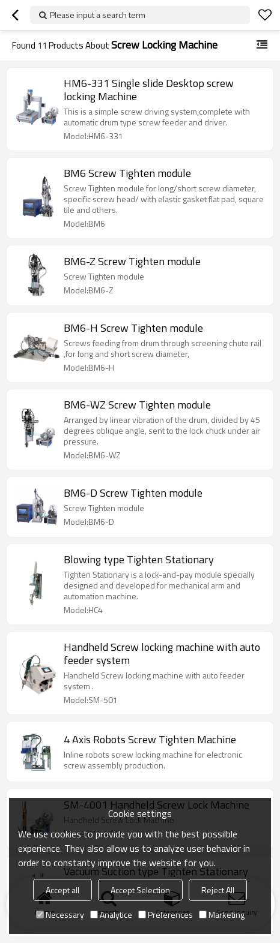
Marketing (222, 914)
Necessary (60, 914)
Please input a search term (97, 14)
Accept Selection (140, 890)
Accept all (62, 890)
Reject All (217, 890)
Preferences (165, 914)
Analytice (111, 914)
